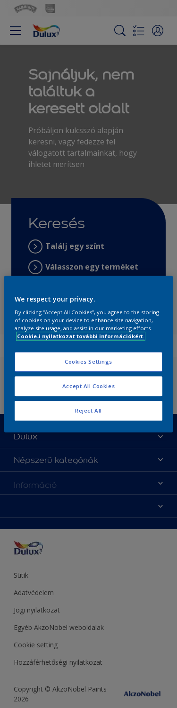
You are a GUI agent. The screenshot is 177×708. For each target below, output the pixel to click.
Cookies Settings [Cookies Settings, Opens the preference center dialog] (88, 362)
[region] (88, 354)
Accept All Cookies (88, 386)
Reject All (88, 410)
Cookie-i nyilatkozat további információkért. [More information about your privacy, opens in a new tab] (80, 336)
